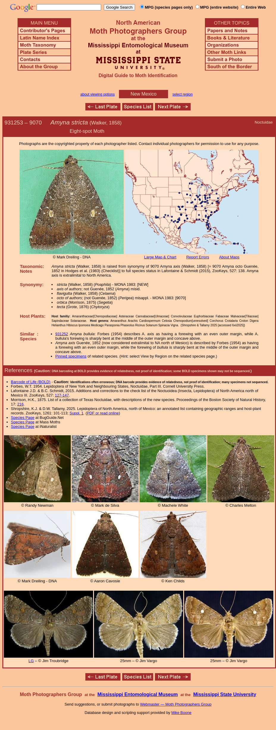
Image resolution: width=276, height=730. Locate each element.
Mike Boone (181, 712)
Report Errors (197, 257)
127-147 (62, 395)
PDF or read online (103, 413)
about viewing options (97, 94)
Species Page (22, 417)
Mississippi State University (224, 694)
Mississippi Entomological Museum (137, 694)
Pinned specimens (71, 356)
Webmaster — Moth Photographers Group (175, 704)
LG (31, 661)
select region (182, 94)
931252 (61, 334)
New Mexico (143, 93)
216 (20, 404)
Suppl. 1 (77, 413)
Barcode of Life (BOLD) (31, 382)
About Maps (229, 257)
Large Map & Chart (160, 257)
